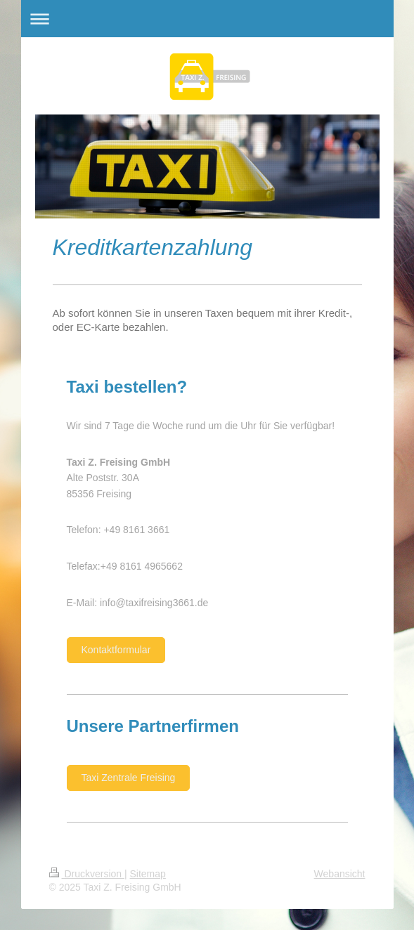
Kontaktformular (116, 649)
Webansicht (340, 873)
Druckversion (86, 873)
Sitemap (148, 873)
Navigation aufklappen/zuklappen (207, 19)
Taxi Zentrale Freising (129, 777)
